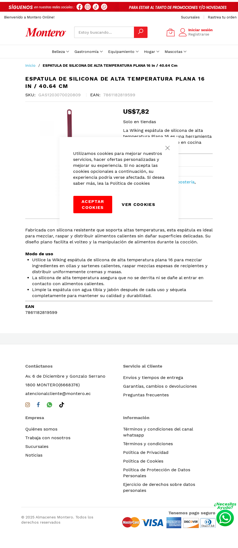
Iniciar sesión (200, 30)
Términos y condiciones (148, 443)
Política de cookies (130, 183)
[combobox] (104, 32)
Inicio (30, 65)
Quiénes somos (41, 429)
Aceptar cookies (93, 204)
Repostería (183, 181)
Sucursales (190, 17)
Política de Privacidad (145, 452)
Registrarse (198, 34)
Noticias (33, 455)
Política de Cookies (143, 461)
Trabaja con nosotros (47, 437)
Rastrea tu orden (222, 17)
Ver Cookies (138, 204)
